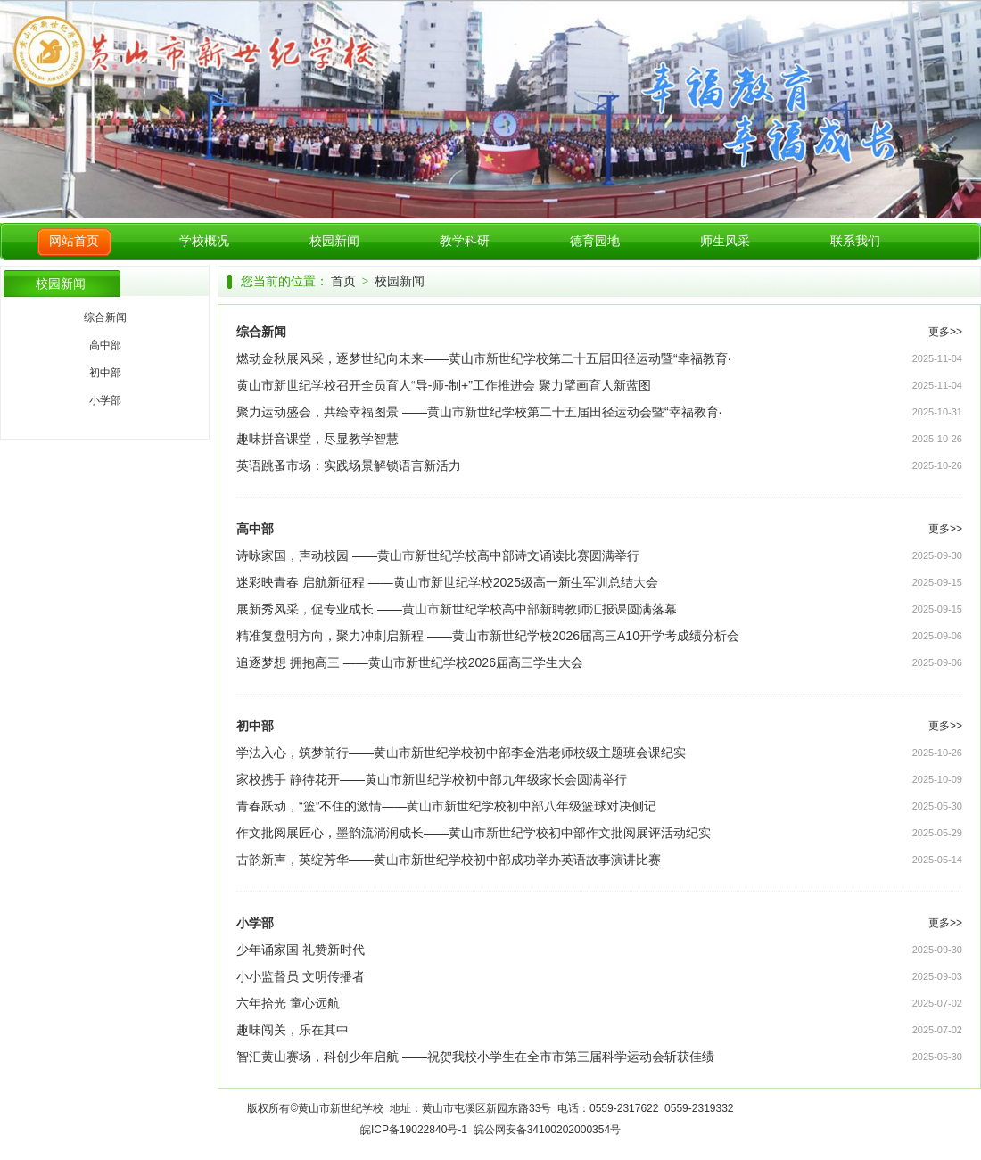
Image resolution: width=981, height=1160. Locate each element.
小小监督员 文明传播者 (300, 976)
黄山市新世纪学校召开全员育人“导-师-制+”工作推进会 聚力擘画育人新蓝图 (443, 385)
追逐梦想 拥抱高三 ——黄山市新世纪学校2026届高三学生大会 (409, 662)
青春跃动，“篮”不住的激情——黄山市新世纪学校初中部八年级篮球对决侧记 (446, 806)
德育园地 (595, 241)
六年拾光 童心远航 (288, 1003)
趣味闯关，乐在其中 (292, 1030)
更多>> (945, 331)
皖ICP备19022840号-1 (413, 1129)
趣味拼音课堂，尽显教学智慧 (317, 439)
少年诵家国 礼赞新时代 (300, 949)
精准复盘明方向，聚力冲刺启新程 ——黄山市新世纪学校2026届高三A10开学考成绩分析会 (487, 636)
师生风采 (725, 241)
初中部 (105, 372)
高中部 (105, 345)
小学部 (105, 400)
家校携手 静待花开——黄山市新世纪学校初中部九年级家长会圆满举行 (431, 779)
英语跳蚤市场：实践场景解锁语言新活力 (348, 465)
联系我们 (855, 241)
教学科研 (465, 241)
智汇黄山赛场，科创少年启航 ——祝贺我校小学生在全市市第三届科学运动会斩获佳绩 (475, 1056)
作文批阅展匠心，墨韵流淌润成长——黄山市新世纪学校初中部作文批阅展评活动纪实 (473, 833)
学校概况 (204, 241)
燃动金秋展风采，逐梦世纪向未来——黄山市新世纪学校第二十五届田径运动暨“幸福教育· (483, 358)
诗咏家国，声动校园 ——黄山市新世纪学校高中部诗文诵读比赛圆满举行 (437, 555)
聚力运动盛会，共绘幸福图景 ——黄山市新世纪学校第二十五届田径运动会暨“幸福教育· (478, 412)
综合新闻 (105, 317)
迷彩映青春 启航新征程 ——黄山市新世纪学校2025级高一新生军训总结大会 (447, 582)
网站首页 (74, 241)
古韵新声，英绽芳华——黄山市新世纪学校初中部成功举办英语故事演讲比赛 (448, 859)
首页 (343, 281)
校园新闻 (334, 241)
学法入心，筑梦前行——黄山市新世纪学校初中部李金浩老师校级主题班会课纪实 (461, 752)
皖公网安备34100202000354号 (547, 1129)
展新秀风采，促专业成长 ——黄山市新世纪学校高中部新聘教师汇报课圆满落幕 (456, 609)
